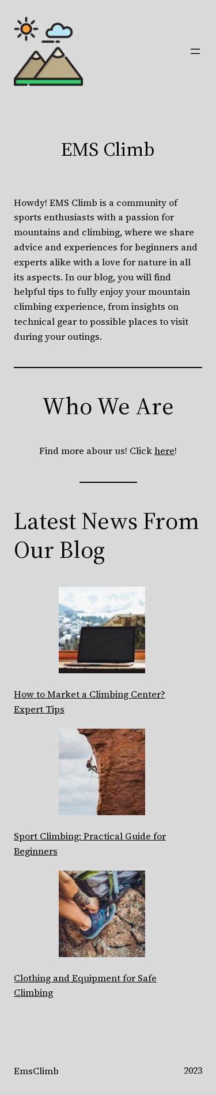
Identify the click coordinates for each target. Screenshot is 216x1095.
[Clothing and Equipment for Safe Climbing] (102, 916)
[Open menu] (195, 51)
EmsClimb (36, 1070)
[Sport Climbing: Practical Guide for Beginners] (102, 774)
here (164, 450)
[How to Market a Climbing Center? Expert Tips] (102, 632)
